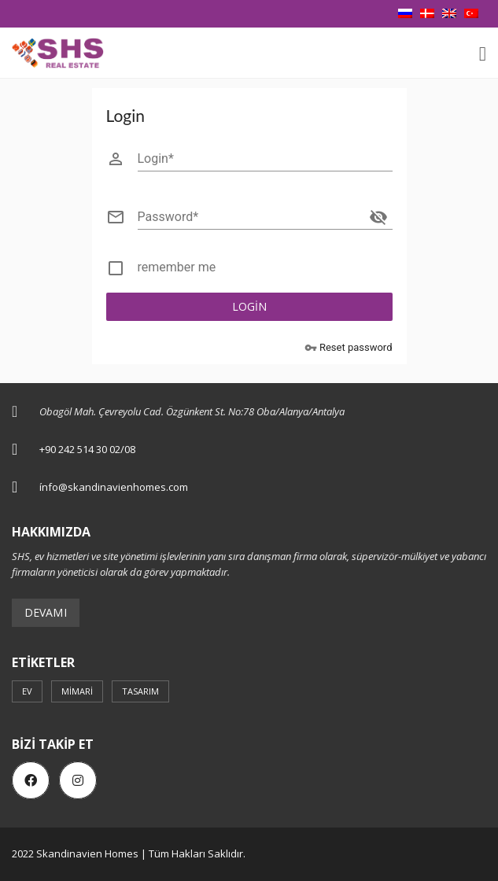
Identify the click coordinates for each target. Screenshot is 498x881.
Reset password (348, 348)
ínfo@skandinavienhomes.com (113, 487)
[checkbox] (249, 270)
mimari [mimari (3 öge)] (77, 691)
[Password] (251, 217)
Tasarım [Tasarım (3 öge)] (140, 691)
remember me (177, 267)
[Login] (265, 159)
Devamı (45, 612)
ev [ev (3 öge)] (27, 691)
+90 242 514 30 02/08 (87, 449)
